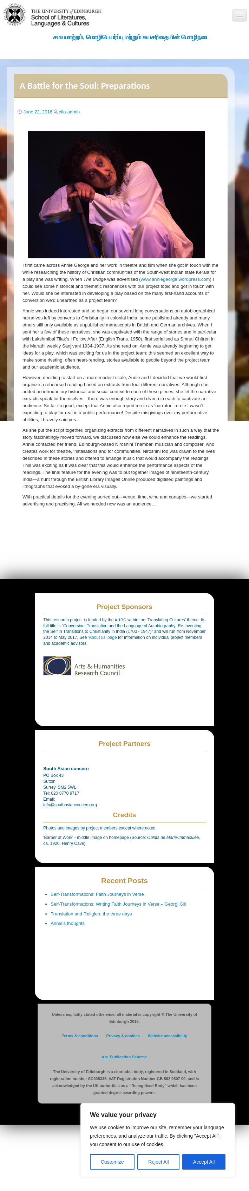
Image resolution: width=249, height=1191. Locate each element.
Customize (112, 1162)
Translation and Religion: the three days (91, 914)
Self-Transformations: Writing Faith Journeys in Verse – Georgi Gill (118, 904)
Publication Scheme (124, 1057)
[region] (157, 1140)
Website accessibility (167, 1036)
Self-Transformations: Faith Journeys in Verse (97, 894)
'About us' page (103, 637)
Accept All (204, 1162)
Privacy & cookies (122, 1036)
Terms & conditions (80, 1036)
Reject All (158, 1162)
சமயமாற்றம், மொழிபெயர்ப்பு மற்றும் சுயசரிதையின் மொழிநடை (131, 37)
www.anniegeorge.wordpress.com (175, 279)
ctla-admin (69, 111)
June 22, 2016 (38, 111)
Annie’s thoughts (68, 923)
